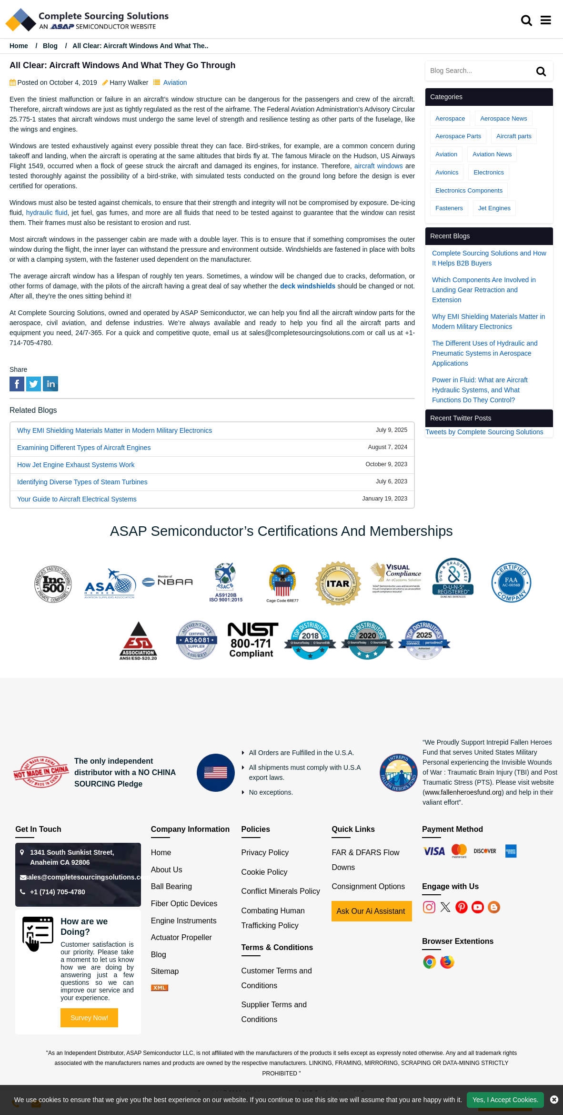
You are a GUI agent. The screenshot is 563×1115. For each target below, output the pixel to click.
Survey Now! (89, 1018)
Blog (50, 46)
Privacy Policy (265, 853)
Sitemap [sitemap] (169, 971)
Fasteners (449, 208)
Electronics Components (469, 190)
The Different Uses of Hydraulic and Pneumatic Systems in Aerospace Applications (485, 353)
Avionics (446, 172)
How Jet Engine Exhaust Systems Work (75, 465)
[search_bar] (529, 20)
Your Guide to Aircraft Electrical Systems (77, 499)
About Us (166, 870)
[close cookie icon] (554, 1100)
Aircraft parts (514, 136)
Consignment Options (368, 886)
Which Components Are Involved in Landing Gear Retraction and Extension (484, 290)
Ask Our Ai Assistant (370, 911)
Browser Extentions (457, 941)
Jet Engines (494, 208)
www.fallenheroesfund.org (463, 792)
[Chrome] (430, 962)
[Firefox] (448, 962)
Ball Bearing (171, 886)
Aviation (175, 82)
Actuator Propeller (181, 937)
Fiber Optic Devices (184, 904)
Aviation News (492, 154)
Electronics (488, 172)
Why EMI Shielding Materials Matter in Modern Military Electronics (114, 430)
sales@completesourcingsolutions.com (87, 877)
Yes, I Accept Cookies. (506, 1100)
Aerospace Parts (458, 136)
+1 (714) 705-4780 (57, 892)
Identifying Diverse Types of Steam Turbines (82, 482)
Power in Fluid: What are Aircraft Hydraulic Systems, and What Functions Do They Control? (480, 390)
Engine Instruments (184, 921)
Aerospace (450, 118)
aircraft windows (378, 166)
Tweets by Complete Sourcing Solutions (484, 432)
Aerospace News (503, 118)
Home (20, 46)
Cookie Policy (264, 872)
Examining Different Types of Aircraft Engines (84, 447)
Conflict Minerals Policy (280, 891)
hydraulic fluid (47, 212)
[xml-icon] (159, 988)
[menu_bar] (548, 20)
